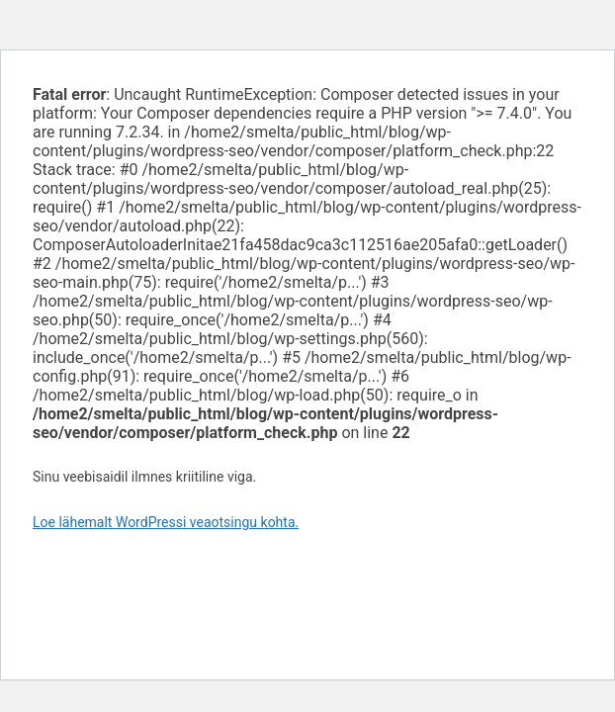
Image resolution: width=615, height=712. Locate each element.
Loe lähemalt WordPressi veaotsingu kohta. (166, 522)
